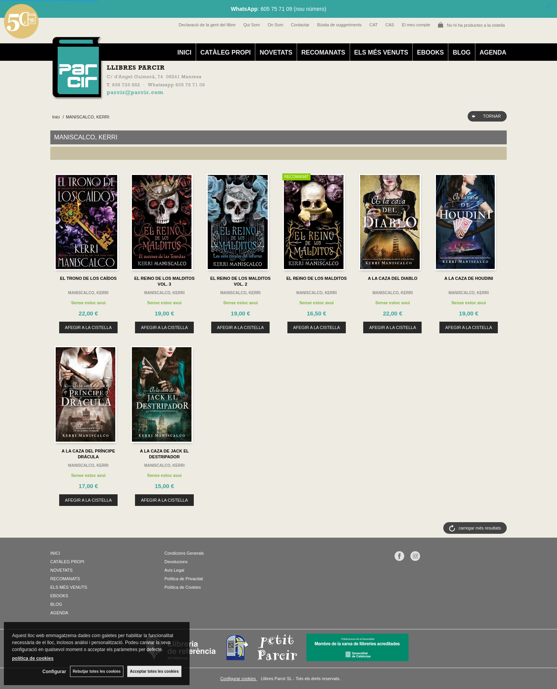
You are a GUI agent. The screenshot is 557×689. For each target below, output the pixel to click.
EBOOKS (430, 52)
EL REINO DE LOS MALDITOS (316, 278)
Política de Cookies (182, 587)
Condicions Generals (184, 553)
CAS (389, 24)
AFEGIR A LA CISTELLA (88, 327)
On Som (275, 24)
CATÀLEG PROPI (225, 52)
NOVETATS (276, 52)
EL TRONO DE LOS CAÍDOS (88, 278)
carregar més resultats (480, 528)
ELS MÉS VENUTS (381, 52)
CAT (373, 24)
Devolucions (176, 561)
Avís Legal (174, 570)
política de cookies (32, 658)
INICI (184, 52)
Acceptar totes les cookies (154, 671)
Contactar (300, 24)
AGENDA (493, 52)
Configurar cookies (238, 678)
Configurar (54, 671)
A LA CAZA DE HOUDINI (468, 278)
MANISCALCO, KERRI (88, 293)
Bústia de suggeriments (339, 24)
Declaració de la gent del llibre (207, 24)
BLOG (461, 52)
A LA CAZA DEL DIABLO (392, 278)
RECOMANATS (323, 52)
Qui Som (251, 24)
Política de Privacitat (183, 578)
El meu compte (416, 24)
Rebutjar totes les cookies (97, 671)
